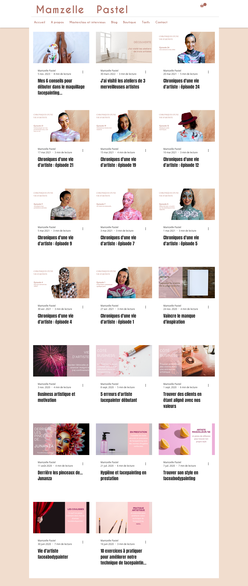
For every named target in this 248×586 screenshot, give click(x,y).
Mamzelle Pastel (82, 9)
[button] (203, 5)
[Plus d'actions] (84, 72)
